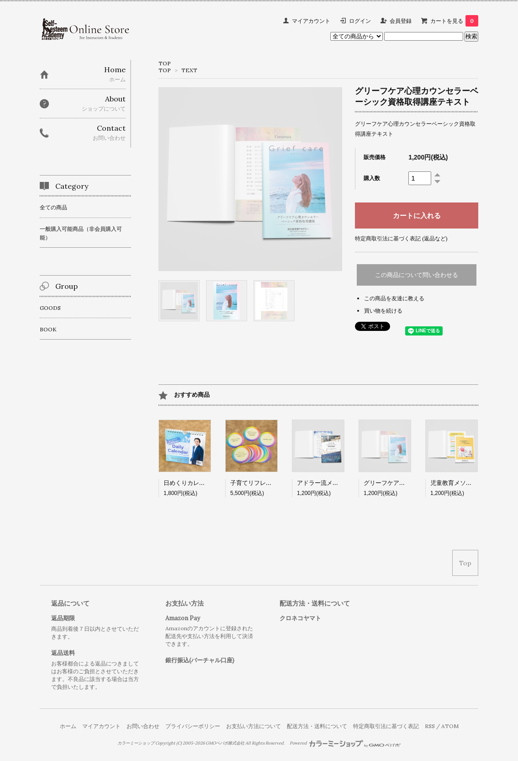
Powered (345, 743)
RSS (430, 726)
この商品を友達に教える (394, 298)
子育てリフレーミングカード (268, 483)
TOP (165, 63)
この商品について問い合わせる (416, 274)
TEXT (189, 70)
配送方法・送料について (317, 726)
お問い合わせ (143, 726)
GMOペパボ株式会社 (225, 743)
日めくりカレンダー (190, 483)
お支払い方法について (253, 726)
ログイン (360, 20)
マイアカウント (311, 20)
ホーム (68, 726)
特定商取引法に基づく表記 (386, 726)
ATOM (450, 726)
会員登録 (401, 20)
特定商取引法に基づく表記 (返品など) (401, 238)
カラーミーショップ (135, 743)
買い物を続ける (383, 310)
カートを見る (454, 20)
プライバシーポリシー (192, 726)
